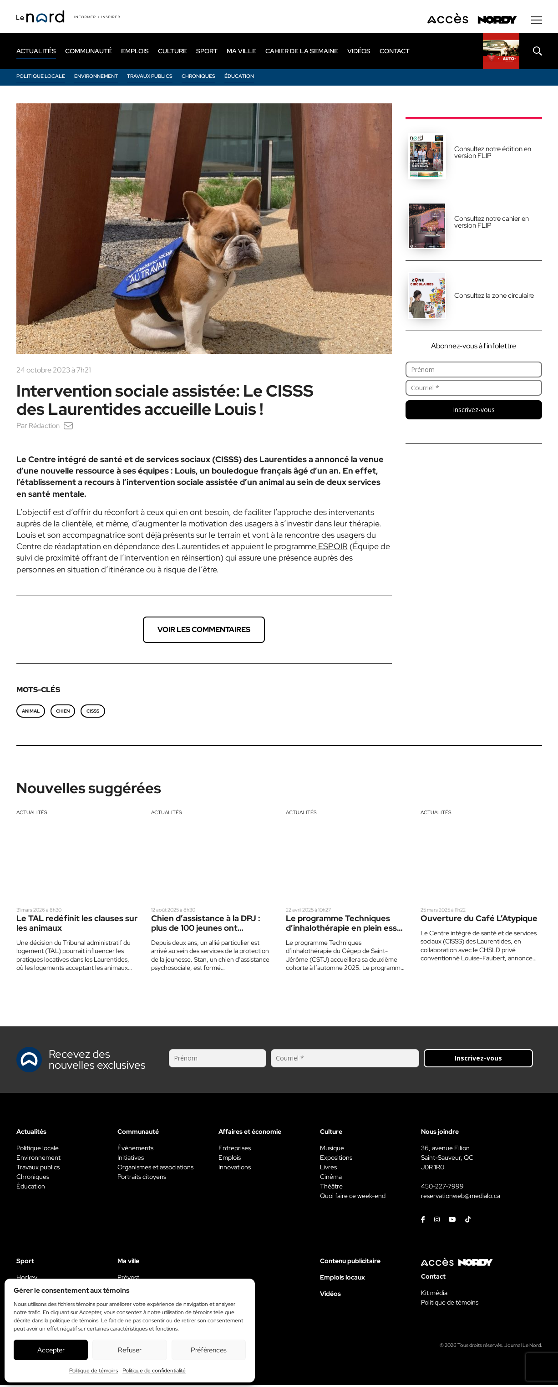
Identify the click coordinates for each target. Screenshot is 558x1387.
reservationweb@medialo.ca (460, 1198)
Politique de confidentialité (154, 1370)
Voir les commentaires (203, 632)
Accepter (51, 1350)
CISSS (92, 713)
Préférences (209, 1350)
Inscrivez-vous (474, 412)
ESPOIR (332, 548)
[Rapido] (501, 53)
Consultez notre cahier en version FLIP (491, 224)
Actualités (31, 814)
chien (63, 713)
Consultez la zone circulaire (494, 297)
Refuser (130, 1350)
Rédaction (45, 428)
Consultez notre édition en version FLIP (492, 155)
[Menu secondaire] (536, 22)
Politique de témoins (93, 1370)
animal (31, 713)
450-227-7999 (442, 1188)
